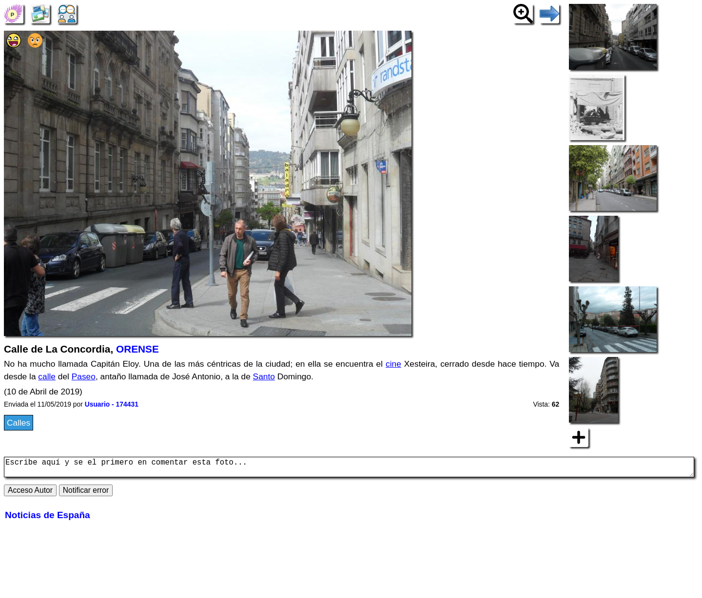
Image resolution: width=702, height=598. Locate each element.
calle (47, 376)
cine (393, 364)
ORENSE (137, 349)
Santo (264, 376)
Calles (18, 423)
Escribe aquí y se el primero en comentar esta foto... (349, 469)
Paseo (84, 376)
